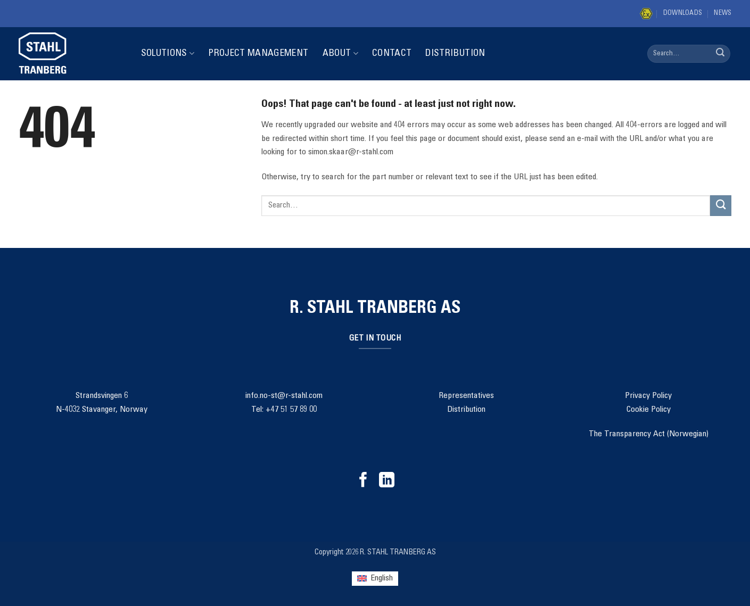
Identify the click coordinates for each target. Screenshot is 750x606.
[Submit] (720, 54)
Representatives (466, 396)
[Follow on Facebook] (363, 480)
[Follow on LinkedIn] (386, 480)
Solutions (168, 53)
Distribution (455, 54)
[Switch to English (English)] (375, 578)
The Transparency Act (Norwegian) (648, 434)
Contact (391, 54)
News (722, 13)
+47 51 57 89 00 (291, 409)
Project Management (258, 54)
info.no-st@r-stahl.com (284, 396)
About (340, 53)
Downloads (682, 13)
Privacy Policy (648, 396)
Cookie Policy (649, 409)
